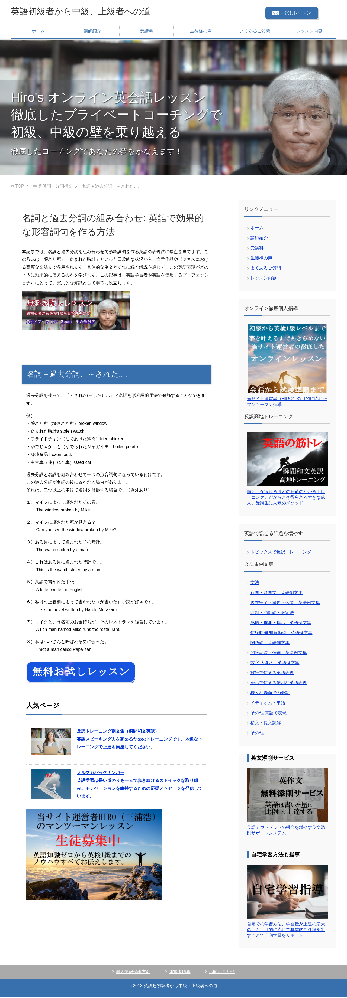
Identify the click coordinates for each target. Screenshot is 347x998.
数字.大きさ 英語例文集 (274, 663)
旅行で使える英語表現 (272, 673)
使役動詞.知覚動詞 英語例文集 (281, 633)
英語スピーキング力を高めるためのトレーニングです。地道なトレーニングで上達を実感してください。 (140, 740)
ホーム (38, 32)
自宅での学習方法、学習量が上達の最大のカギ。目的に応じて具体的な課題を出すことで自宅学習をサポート (286, 930)
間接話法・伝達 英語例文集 (278, 653)
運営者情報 (180, 972)
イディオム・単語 (267, 703)
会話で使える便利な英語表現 (278, 683)
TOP (19, 187)
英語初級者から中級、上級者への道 (89, 11)
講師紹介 (92, 32)
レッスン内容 (309, 32)
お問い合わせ (222, 972)
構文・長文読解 (265, 723)
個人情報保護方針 (133, 972)
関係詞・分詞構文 (55, 187)
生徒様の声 (201, 32)
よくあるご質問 (255, 32)
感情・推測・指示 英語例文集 (280, 623)
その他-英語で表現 (268, 713)
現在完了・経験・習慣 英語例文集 (285, 603)
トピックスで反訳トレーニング (280, 552)
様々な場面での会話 (270, 693)
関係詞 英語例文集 (270, 643)
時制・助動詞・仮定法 (272, 613)
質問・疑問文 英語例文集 (276, 593)
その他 (257, 733)
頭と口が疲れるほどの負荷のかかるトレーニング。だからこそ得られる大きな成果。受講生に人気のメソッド (286, 498)
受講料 (146, 32)
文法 (254, 583)
